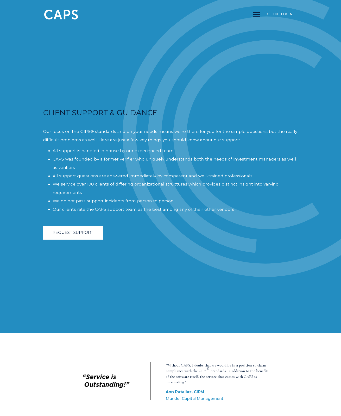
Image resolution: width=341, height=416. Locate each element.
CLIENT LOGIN (280, 14)
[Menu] (256, 14)
